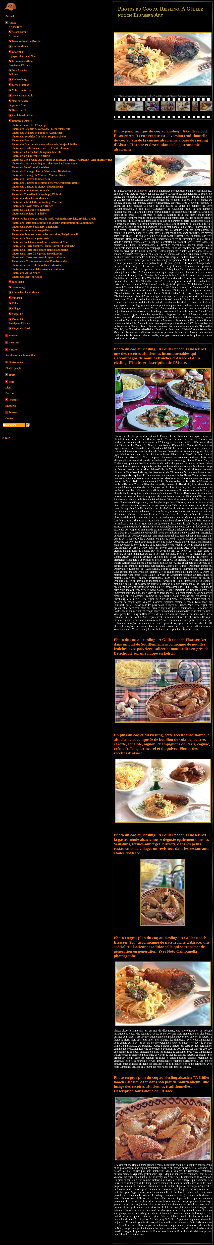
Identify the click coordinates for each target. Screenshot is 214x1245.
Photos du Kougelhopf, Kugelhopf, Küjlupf (36, 194)
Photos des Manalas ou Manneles (30, 198)
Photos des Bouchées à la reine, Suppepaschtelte (39, 136)
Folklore (13, 74)
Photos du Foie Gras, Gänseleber (30, 167)
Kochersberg (19, 79)
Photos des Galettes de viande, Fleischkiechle (37, 186)
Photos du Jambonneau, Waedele (30, 190)
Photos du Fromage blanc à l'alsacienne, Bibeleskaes (41, 171)
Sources (13, 412)
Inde (11, 381)
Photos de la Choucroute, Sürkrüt (31, 155)
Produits (13, 399)
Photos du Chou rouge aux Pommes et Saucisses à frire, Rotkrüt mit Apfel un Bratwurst (62, 159)
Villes (15, 303)
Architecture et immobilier (20, 355)
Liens (8, 387)
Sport (12, 374)
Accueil (9, 16)
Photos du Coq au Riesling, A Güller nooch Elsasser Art (45, 163)
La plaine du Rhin (22, 115)
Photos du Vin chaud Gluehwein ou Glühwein (38, 269)
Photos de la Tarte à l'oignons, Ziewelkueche (37, 253)
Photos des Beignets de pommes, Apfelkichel (37, 132)
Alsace (12, 22)
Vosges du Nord (21, 328)
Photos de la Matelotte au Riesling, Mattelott (37, 202)
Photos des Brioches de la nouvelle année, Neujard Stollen (44, 144)
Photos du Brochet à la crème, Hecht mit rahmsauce (41, 148)
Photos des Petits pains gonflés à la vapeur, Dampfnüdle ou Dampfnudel (53, 222)
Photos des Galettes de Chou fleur (31, 178)
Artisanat (14, 36)
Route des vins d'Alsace (25, 292)
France (13, 335)
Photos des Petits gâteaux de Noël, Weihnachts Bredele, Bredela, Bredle (55, 218)
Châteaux (17, 51)
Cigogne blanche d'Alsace (23, 56)
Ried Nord (18, 281)
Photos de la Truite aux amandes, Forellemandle (39, 261)
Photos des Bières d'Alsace (27, 276)
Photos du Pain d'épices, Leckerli (30, 209)
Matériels (10, 405)
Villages (16, 308)
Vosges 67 (17, 313)
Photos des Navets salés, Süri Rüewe (32, 205)
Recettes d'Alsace (22, 120)
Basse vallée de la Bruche (26, 41)
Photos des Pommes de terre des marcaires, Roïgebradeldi (45, 234)
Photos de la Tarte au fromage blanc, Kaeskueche (40, 249)
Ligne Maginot (20, 84)
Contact (9, 418)
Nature (13, 349)
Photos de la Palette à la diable (29, 213)
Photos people (13, 368)
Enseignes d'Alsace (19, 65)
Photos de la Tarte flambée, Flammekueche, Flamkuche (43, 245)
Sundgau (17, 297)
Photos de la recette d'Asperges (29, 125)
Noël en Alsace (20, 100)
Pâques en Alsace (18, 105)
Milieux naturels (21, 90)
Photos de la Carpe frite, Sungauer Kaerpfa (36, 152)
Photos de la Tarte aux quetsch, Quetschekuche (38, 257)
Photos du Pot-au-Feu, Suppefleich (31, 230)
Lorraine (14, 342)
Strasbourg (18, 287)
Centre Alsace (20, 46)
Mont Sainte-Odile (22, 95)
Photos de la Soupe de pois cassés (30, 238)
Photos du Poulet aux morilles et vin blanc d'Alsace (41, 242)
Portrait (10, 393)
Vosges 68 (17, 319)
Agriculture (15, 26)
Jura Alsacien (19, 70)
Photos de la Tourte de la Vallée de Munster (36, 265)
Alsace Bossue (20, 31)
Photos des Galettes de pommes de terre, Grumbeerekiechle (46, 182)
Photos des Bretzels (23, 140)
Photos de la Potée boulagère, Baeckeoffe (35, 226)
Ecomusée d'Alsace (23, 61)
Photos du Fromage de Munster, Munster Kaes (38, 175)
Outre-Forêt (19, 110)
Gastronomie (16, 362)
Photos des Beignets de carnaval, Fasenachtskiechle (41, 128)
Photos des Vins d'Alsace (26, 272)
